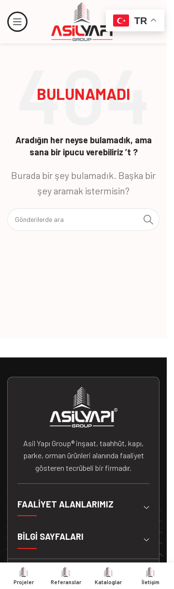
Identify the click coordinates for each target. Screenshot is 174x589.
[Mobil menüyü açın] (17, 21)
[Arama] (83, 219)
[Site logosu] (83, 20)
